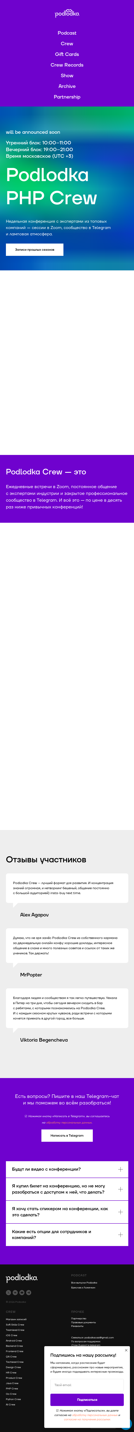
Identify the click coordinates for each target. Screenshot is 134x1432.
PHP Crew (12, 1388)
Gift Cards (67, 54)
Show (67, 76)
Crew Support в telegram (85, 1345)
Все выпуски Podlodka (84, 1283)
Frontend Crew (14, 1351)
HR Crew (11, 1372)
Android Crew (14, 1340)
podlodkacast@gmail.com (99, 1337)
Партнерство (78, 1318)
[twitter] (8, 1292)
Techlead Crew (14, 1362)
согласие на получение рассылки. (87, 1419)
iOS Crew (11, 1335)
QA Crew (11, 1356)
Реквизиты (77, 1326)
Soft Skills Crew (15, 1325)
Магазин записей (16, 1319)
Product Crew (14, 1378)
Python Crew (13, 1399)
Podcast (67, 33)
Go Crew (11, 1394)
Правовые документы (83, 1322)
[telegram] (28, 1292)
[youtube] (21, 1292)
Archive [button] (67, 86)
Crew (67, 44)
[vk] (15, 1292)
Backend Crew (14, 1346)
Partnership (67, 97)
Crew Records (67, 65)
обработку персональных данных (69, 1123)
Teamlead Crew (15, 1330)
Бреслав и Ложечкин (83, 1287)
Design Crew (13, 1367)
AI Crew (10, 1404)
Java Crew (12, 1383)
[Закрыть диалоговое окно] (126, 1350)
